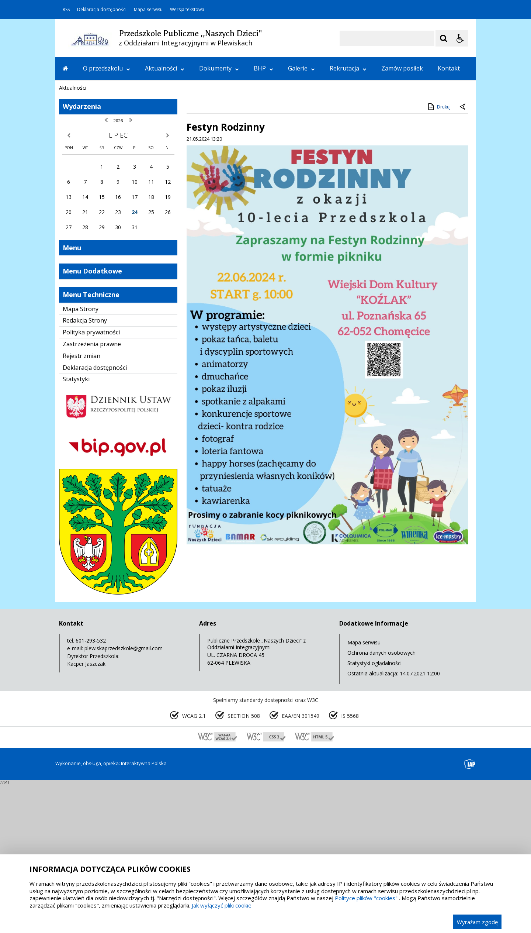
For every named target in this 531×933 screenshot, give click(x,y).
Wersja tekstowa (187, 9)
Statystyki (76, 528)
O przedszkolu (106, 68)
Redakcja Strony (85, 470)
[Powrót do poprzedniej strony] (463, 256)
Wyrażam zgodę (477, 922)
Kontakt (449, 68)
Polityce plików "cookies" (366, 898)
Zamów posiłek (402, 68)
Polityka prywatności (91, 482)
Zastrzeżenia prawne (92, 493)
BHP (263, 68)
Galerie (301, 68)
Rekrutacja (348, 68)
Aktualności (164, 68)
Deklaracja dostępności (101, 9)
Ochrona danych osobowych (381, 802)
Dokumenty (219, 68)
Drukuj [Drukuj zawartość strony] (439, 256)
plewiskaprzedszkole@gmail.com (123, 797)
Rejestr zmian (81, 505)
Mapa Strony (80, 458)
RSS (66, 9)
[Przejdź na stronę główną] (65, 68)
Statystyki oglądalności (374, 812)
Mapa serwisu (148, 9)
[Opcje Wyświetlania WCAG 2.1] (460, 38)
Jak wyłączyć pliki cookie (221, 905)
